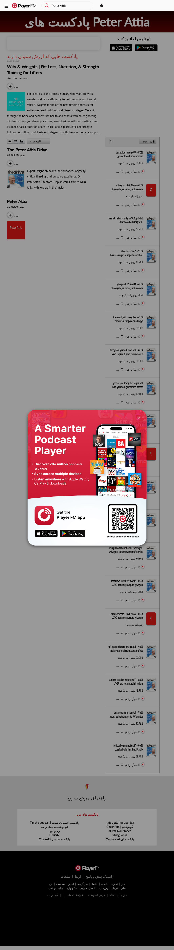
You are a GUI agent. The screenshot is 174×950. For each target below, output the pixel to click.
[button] (6, 6)
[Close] (139, 418)
